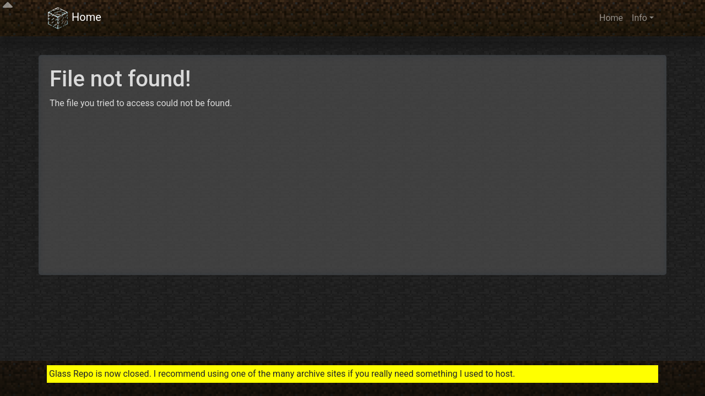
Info (639, 18)
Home (74, 18)
